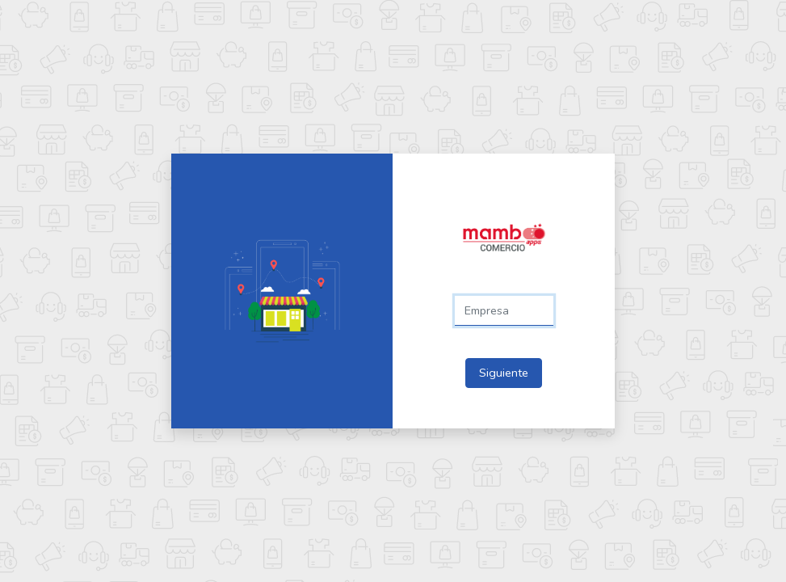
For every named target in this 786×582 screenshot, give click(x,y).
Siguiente (503, 373)
